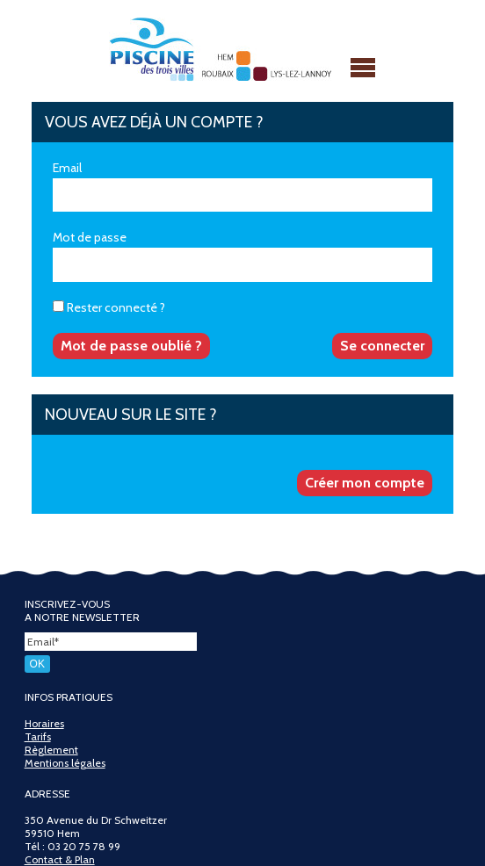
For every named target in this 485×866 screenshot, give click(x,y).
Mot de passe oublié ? (131, 345)
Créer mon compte (364, 482)
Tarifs (38, 736)
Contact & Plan (60, 859)
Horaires (44, 723)
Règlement (51, 749)
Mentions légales (65, 762)
